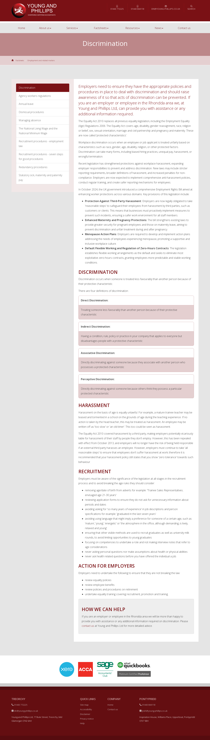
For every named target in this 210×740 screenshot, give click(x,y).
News (159, 28)
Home (21, 28)
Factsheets (101, 28)
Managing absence (30, 120)
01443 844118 (137, 7)
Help (82, 723)
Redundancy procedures (33, 167)
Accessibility (86, 709)
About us (45, 28)
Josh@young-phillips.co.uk (153, 710)
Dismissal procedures (31, 112)
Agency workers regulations (35, 96)
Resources (132, 28)
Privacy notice (87, 718)
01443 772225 (117, 7)
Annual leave (26, 104)
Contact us (184, 28)
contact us (88, 626)
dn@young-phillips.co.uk (165, 7)
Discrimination (27, 87)
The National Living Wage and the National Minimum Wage (38, 131)
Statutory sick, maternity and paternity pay (40, 177)
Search (191, 7)
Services (72, 28)
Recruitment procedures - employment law (41, 143)
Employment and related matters (41, 60)
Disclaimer (85, 714)
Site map (84, 704)
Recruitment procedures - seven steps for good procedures (41, 156)
